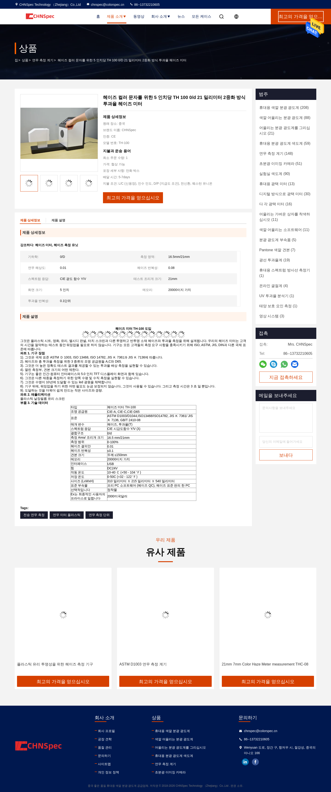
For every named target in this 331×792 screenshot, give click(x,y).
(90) (274, 174)
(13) (277, 184)
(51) (280, 164)
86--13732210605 (145, 4)
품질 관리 (105, 747)
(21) (284, 130)
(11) (284, 217)
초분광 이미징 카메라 (170, 772)
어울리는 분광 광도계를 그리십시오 (180, 747)
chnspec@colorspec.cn (105, 4)
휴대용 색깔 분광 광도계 (172, 731)
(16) (275, 204)
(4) (273, 286)
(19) (274, 260)
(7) (277, 250)
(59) (284, 143)
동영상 (138, 16)
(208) (284, 108)
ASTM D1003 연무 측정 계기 (142, 664)
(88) (284, 118)
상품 (25, 60)
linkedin (245, 761)
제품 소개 (116, 16)
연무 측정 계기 (42, 60)
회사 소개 (161, 16)
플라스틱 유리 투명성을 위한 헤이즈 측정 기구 (55, 664)
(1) (284, 273)
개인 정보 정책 (108, 772)
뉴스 (181, 16)
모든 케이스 (201, 16)
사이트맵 (104, 764)
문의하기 (104, 756)
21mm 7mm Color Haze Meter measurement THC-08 (265, 664)
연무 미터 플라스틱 (66, 515)
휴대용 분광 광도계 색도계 (174, 756)
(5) (277, 240)
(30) (284, 194)
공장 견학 (105, 739)
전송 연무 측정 (34, 515)
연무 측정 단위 (99, 515)
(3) (271, 316)
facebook (255, 761)
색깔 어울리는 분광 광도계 (174, 739)
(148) (276, 153)
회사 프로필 (106, 731)
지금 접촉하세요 (286, 377)
